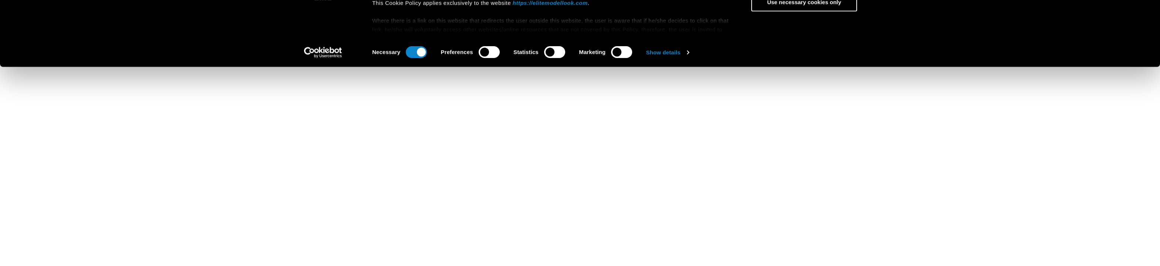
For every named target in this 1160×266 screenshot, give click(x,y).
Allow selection (804, 40)
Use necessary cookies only (804, 61)
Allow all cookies (804, 18)
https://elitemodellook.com (550, 62)
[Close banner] (873, 11)
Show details (663, 112)
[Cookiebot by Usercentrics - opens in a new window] (323, 112)
